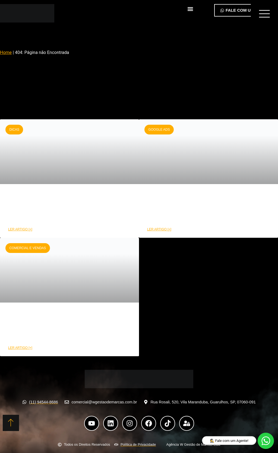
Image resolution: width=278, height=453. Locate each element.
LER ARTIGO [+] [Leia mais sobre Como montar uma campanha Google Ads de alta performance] (159, 229)
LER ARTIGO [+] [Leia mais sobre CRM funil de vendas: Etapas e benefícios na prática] (20, 229)
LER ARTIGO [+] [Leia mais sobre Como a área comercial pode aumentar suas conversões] (20, 348)
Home (6, 52)
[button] (190, 9)
